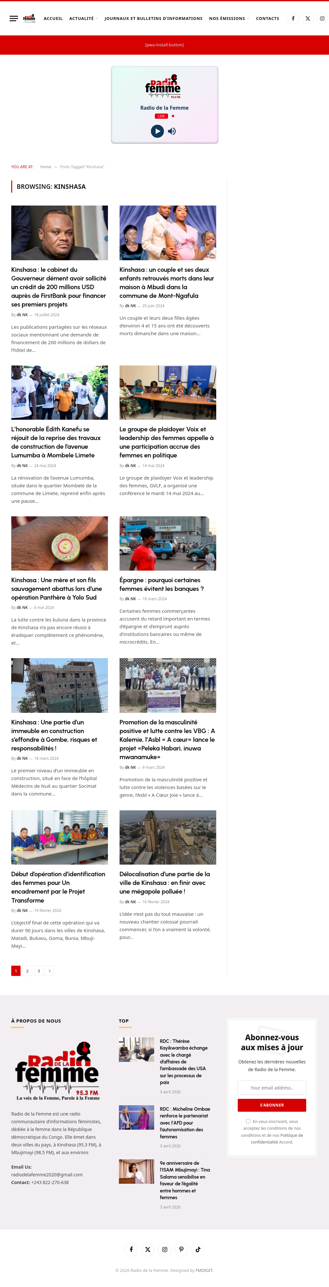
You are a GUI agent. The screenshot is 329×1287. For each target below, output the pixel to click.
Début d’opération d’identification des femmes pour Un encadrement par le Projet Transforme (58, 887)
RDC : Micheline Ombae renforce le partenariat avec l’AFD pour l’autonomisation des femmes (185, 1123)
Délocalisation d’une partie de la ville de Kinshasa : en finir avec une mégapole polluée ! (165, 882)
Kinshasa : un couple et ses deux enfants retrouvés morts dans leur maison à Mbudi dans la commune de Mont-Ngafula (167, 283)
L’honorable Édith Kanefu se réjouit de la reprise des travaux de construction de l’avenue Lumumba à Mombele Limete (56, 442)
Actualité (81, 18)
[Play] (157, 131)
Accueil (53, 18)
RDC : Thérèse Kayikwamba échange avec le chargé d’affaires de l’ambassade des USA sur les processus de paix (184, 1062)
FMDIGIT (204, 1270)
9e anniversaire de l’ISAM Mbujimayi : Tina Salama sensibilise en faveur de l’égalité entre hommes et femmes (185, 1180)
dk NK (22, 314)
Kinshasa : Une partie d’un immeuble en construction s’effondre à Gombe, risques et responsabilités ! (54, 735)
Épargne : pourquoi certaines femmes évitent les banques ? (162, 584)
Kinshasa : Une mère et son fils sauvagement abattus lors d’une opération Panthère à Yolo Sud (56, 588)
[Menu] (14, 18)
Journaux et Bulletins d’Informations (154, 18)
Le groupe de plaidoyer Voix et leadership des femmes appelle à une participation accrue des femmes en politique (167, 442)
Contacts (267, 18)
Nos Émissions (227, 18)
